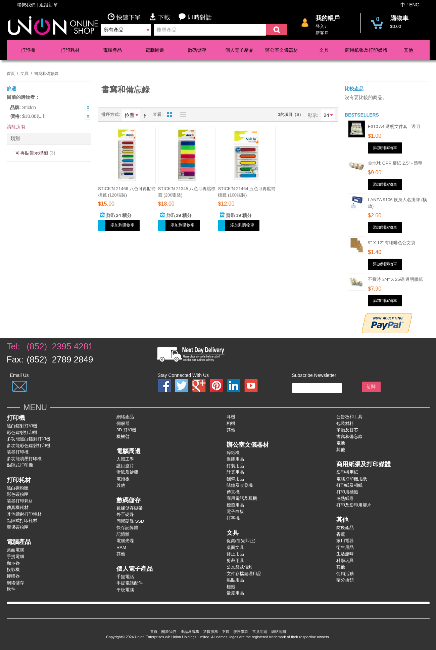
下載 (164, 17)
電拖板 (123, 478)
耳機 (231, 416)
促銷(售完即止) (241, 540)
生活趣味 (345, 553)
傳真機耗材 (18, 507)
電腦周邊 (154, 50)
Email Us (19, 375)
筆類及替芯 (347, 429)
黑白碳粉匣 (18, 487)
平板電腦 (125, 589)
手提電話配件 (129, 583)
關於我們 (168, 632)
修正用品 (235, 553)
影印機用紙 (347, 472)
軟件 (11, 589)
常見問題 (259, 632)
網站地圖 (278, 632)
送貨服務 (210, 632)
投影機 (13, 569)
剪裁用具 (235, 560)
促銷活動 (345, 573)
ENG (414, 4)
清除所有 (16, 126)
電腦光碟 (125, 540)
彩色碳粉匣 (18, 494)
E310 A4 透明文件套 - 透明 (394, 126)
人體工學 (125, 459)
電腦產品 (112, 50)
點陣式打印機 (20, 465)
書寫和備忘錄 (349, 436)
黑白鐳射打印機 (22, 425)
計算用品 (235, 472)
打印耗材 (70, 50)
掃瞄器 (13, 575)
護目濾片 (125, 465)
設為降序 (146, 116)
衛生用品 (345, 547)
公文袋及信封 (240, 566)
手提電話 (125, 576)
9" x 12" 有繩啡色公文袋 (391, 242)
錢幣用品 (235, 478)
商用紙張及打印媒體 (366, 50)
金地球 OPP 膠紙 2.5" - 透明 (395, 163)
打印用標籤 (347, 491)
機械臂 (123, 436)
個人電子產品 (239, 50)
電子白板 (235, 511)
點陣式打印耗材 (22, 520)
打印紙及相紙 (349, 485)
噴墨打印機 (18, 451)
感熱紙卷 (345, 498)
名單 (181, 115)
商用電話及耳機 (242, 498)
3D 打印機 (126, 429)
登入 (320, 26)
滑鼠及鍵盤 (127, 472)
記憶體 (123, 534)
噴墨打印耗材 (20, 501)
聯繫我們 (26, 4)
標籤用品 (235, 505)
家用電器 (345, 540)
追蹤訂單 (48, 4)
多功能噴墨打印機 (24, 458)
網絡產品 (125, 416)
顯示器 (13, 562)
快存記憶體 (127, 527)
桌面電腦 (15, 549)
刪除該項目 (88, 107)
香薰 (340, 534)
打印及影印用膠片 (353, 505)
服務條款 (240, 632)
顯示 (312, 115)
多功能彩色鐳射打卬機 (28, 445)
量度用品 (235, 593)
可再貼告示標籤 (35, 153)
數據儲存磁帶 (129, 508)
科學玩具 (345, 560)
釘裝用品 (235, 465)
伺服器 (123, 423)
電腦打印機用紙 (351, 478)
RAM (121, 547)
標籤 (231, 586)
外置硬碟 (125, 514)
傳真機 (233, 491)
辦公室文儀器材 (281, 50)
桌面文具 (235, 547)
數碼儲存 (197, 50)
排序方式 (110, 114)
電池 (340, 442)
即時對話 (195, 17)
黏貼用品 (235, 579)
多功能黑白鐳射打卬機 (28, 438)
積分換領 (345, 579)
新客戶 (322, 33)
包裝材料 (345, 423)
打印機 (28, 50)
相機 (231, 423)
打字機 (233, 518)
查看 (157, 114)
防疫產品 (345, 527)
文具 (324, 50)
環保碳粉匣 (18, 527)
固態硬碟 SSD (130, 521)
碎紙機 (233, 452)
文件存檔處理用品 (244, 573)
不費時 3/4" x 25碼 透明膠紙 (395, 279)
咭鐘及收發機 (240, 485)
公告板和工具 (349, 416)
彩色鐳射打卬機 (22, 432)
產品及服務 (190, 632)
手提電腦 (15, 556)
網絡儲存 (15, 582)
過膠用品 (235, 459)
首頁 (11, 73)
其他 (408, 50)
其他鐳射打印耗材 (24, 514)
